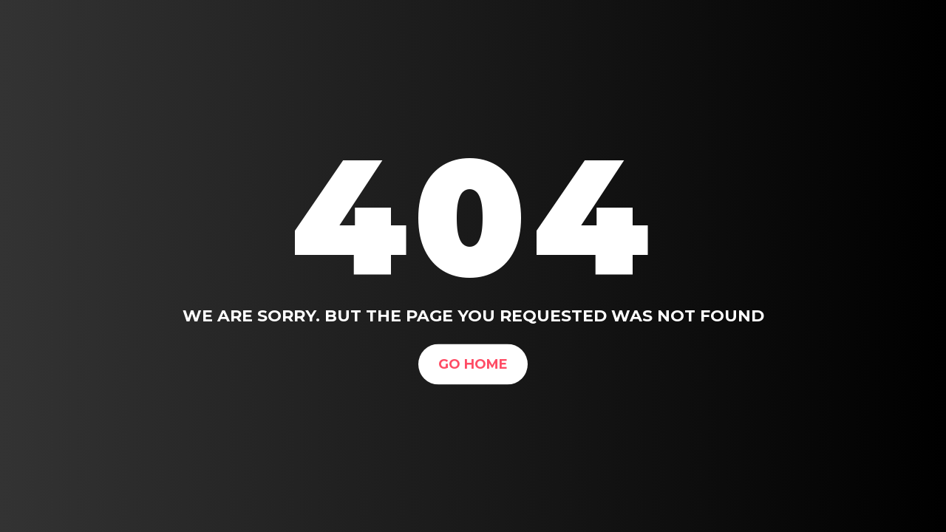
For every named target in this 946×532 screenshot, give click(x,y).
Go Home (473, 363)
